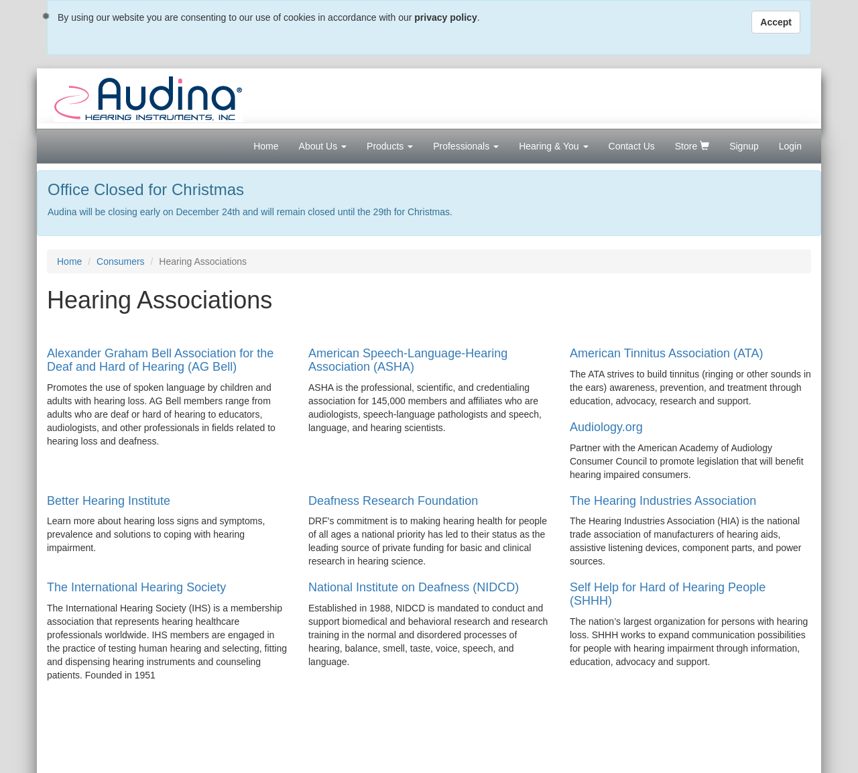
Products (390, 146)
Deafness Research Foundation (393, 501)
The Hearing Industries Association (663, 501)
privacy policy (445, 17)
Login (790, 146)
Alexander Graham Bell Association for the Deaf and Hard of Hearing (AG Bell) (160, 360)
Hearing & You (553, 146)
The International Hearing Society (136, 587)
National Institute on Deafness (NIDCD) (413, 587)
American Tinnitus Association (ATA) (666, 353)
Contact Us (632, 146)
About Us (323, 146)
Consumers (121, 261)
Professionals (466, 146)
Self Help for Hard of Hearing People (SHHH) (667, 594)
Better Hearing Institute (108, 501)
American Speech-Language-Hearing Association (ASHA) (407, 360)
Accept (776, 22)
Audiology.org (606, 427)
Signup (744, 146)
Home (265, 146)
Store (692, 146)
